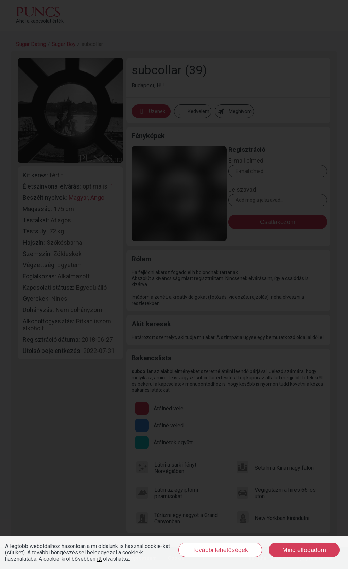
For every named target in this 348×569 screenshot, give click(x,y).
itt (99, 559)
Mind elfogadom (304, 550)
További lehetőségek (220, 550)
